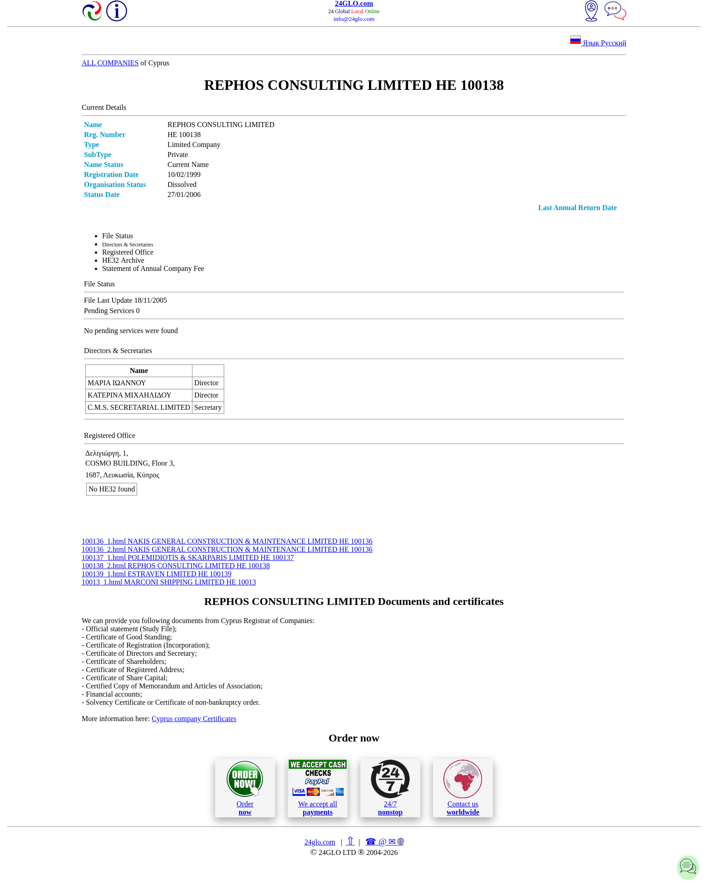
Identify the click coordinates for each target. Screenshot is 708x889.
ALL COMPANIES (110, 63)
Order (245, 788)
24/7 (390, 788)
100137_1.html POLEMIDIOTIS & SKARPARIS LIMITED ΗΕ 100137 (188, 557)
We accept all (318, 788)
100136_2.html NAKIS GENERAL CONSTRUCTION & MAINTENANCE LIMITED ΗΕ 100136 (227, 549)
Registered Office (127, 252)
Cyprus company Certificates (194, 718)
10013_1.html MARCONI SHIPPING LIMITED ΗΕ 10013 (169, 582)
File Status (117, 236)
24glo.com (320, 842)
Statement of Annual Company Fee (153, 268)
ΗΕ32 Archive (123, 260)
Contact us (462, 788)
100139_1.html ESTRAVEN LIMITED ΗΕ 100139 (156, 574)
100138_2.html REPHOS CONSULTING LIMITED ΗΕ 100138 (176, 566)
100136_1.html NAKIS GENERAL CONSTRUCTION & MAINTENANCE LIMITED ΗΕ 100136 (227, 541)
